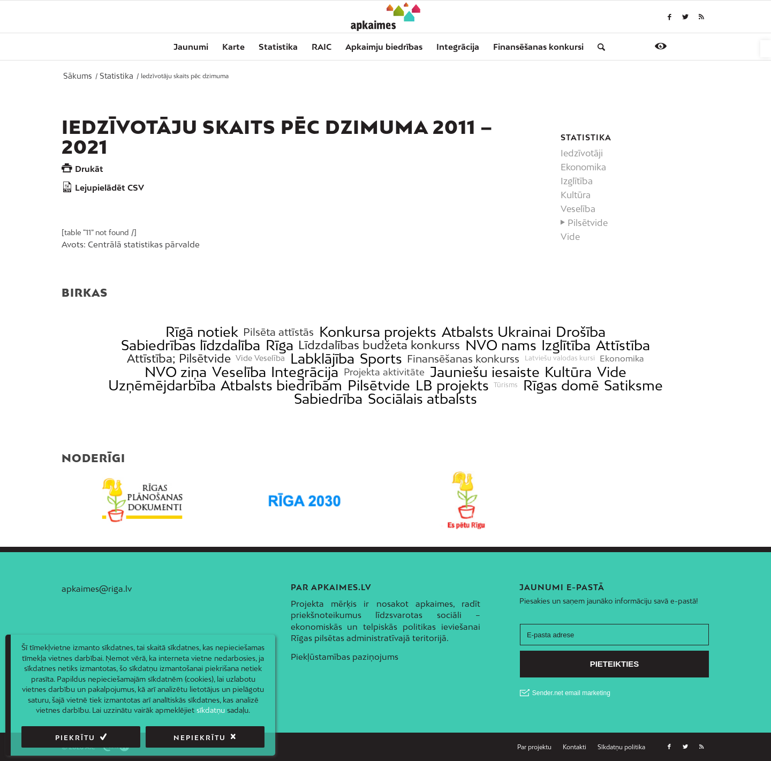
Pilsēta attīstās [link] (278, 332)
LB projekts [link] (452, 385)
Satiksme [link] (633, 385)
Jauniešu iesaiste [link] (485, 372)
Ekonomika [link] (583, 167)
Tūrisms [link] (506, 385)
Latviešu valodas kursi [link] (560, 358)
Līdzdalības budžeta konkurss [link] (379, 345)
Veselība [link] (578, 209)
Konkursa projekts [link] (377, 331)
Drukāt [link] (89, 169)
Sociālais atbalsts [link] (422, 398)
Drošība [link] (581, 331)
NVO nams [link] (500, 345)
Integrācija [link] (304, 372)
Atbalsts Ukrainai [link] (496, 331)
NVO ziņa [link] (176, 372)
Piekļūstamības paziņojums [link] (344, 656)
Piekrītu (75, 738)
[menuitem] (191, 46)
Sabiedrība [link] (328, 398)
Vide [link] (570, 236)
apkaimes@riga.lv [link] (97, 588)
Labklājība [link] (322, 358)
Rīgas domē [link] (561, 385)
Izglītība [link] (577, 181)
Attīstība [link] (623, 345)
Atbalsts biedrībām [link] (281, 385)
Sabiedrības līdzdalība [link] (190, 345)
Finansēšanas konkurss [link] (463, 358)
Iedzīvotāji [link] (582, 153)
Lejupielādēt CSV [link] (109, 187)
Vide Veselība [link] (260, 358)
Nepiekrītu (199, 738)
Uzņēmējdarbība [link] (162, 385)
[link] (765, 48)
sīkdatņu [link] (210, 710)
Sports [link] (381, 358)
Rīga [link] (279, 345)
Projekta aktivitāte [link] (384, 371)
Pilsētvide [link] (588, 222)
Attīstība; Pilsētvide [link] (179, 358)
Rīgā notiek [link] (201, 331)
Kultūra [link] (576, 195)
